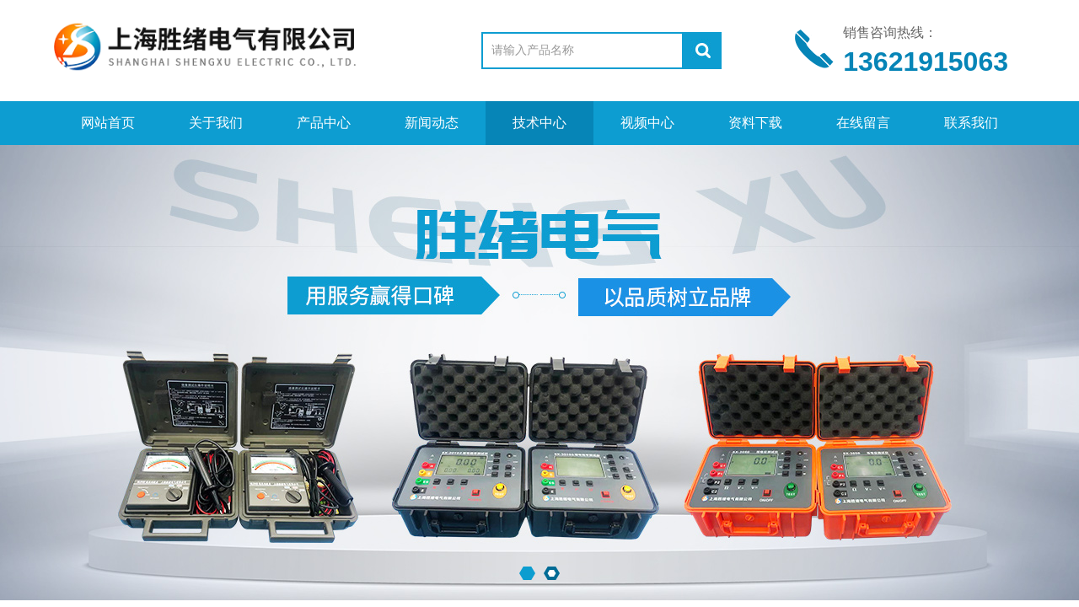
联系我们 (971, 122)
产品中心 (324, 122)
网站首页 (108, 122)
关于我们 (216, 122)
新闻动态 (432, 122)
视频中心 (647, 122)
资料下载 (755, 122)
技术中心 (539, 122)
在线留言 (863, 122)
